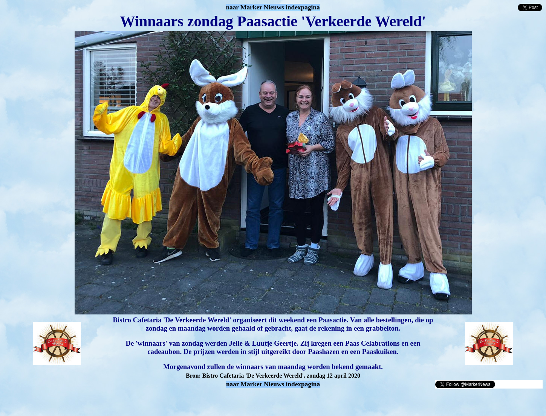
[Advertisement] (91, 400)
